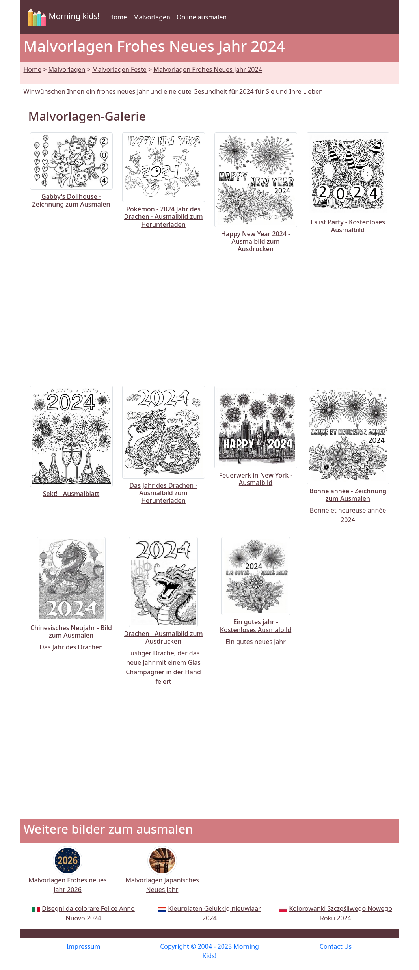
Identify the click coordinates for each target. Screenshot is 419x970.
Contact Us (336, 946)
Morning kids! (62, 17)
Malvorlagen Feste (119, 69)
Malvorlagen (151, 17)
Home (118, 17)
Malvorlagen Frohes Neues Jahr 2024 (207, 69)
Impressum (84, 946)
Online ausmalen (202, 17)
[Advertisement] (209, 318)
